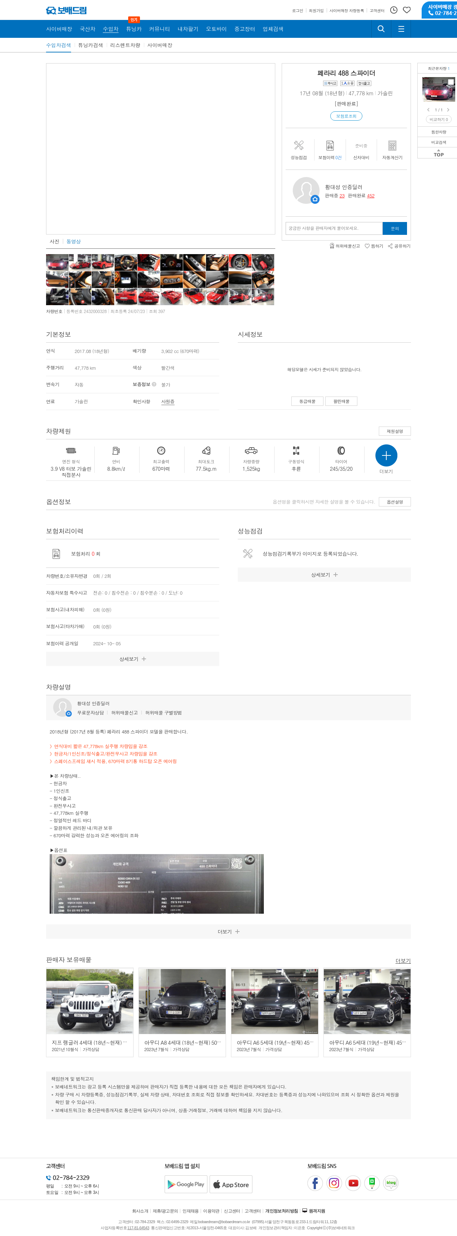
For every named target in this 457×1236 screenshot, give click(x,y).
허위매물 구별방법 (163, 712)
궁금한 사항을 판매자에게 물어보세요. (323, 228)
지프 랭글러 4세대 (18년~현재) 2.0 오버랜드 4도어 (109, 1042)
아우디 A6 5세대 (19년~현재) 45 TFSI (279, 1042)
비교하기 (439, 119)
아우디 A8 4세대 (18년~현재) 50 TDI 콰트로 (193, 1042)
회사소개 (140, 1211)
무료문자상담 (90, 712)
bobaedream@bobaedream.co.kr (224, 1222)
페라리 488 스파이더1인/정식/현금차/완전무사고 (451, 82)
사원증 (168, 401)
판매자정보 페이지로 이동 (315, 199)
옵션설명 (395, 502)
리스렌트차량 (125, 44)
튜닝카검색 (90, 44)
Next (449, 110)
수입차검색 (58, 44)
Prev (429, 110)
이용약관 (211, 1211)
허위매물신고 (124, 712)
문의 (395, 228)
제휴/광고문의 (165, 1211)
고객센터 (253, 1211)
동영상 (73, 241)
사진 (54, 241)
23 (342, 195)
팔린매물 (341, 401)
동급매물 (307, 401)
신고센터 (232, 1211)
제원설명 (395, 431)
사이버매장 (159, 44)
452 (371, 195)
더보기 (403, 960)
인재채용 (190, 1211)
